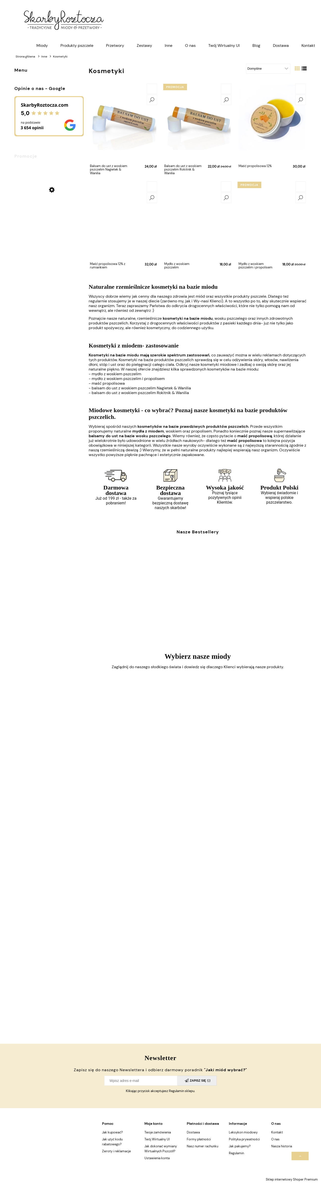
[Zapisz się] (197, 1081)
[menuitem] (42, 46)
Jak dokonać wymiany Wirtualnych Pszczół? (160, 1148)
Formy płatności (199, 1139)
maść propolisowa (108, 383)
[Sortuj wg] (268, 69)
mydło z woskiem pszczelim (116, 373)
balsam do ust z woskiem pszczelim (141, 388)
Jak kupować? (112, 1132)
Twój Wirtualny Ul (157, 1139)
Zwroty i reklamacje (116, 1151)
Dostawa (193, 1132)
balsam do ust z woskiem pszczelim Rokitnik (140, 392)
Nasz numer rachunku (202, 1146)
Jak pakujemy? (240, 1146)
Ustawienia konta (157, 1158)
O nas (275, 1139)
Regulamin (236, 1153)
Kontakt (277, 1132)
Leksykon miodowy (243, 1132)
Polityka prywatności (244, 1139)
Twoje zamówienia (157, 1132)
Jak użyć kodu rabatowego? (112, 1141)
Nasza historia (281, 1146)
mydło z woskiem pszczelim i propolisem (128, 378)
